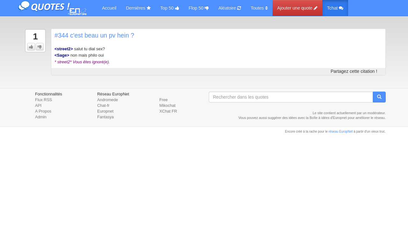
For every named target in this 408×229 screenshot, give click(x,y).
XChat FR (168, 111)
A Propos (43, 111)
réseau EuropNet (341, 131)
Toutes (259, 7)
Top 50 (169, 7)
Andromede (107, 100)
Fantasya (105, 117)
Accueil (109, 7)
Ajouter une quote (297, 7)
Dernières (138, 7)
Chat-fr (103, 105)
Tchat (335, 7)
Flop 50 (199, 7)
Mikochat (167, 105)
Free (163, 100)
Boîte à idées (319, 118)
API (38, 105)
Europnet (105, 111)
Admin (41, 117)
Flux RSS (43, 100)
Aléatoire (229, 7)
